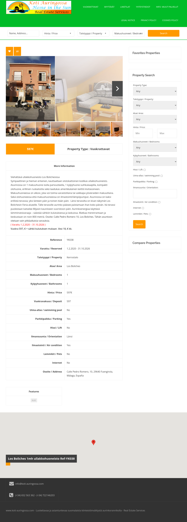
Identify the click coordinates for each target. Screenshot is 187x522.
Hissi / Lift (138, 172)
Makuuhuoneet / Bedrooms (146, 144)
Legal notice (128, 22)
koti (34, 402)
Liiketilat (125, 7)
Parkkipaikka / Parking (144, 184)
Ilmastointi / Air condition (145, 204)
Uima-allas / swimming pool (146, 178)
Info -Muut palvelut (167, 7)
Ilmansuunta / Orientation (145, 189)
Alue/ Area (138, 115)
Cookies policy (170, 22)
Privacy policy (148, 22)
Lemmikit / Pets (140, 216)
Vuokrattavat (90, 7)
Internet (137, 210)
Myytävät (109, 7)
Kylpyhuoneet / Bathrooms (146, 158)
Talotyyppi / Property (143, 101)
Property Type (140, 87)
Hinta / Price (139, 129)
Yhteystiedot (143, 7)
